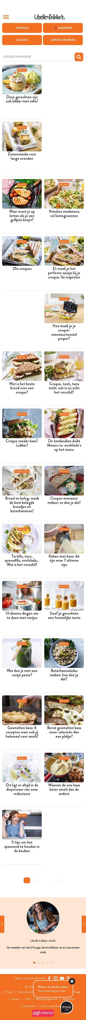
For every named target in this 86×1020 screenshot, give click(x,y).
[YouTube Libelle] (62, 978)
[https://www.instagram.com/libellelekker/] (56, 978)
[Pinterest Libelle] (68, 978)
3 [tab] (43, 963)
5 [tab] (52, 963)
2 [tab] (39, 963)
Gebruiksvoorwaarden (29, 992)
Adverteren (29, 1006)
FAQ (28, 999)
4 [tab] (47, 963)
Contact (15, 999)
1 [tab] (34, 963)
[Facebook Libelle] (49, 978)
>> (59, 880)
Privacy (9, 992)
